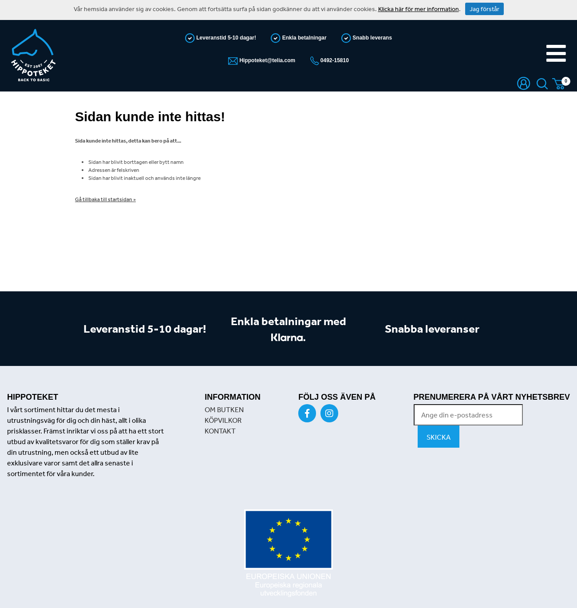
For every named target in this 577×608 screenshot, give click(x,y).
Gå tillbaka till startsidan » (105, 199)
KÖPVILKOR (223, 420)
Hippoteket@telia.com (266, 60)
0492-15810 (334, 60)
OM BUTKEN (224, 409)
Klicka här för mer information (418, 9)
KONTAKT (220, 430)
